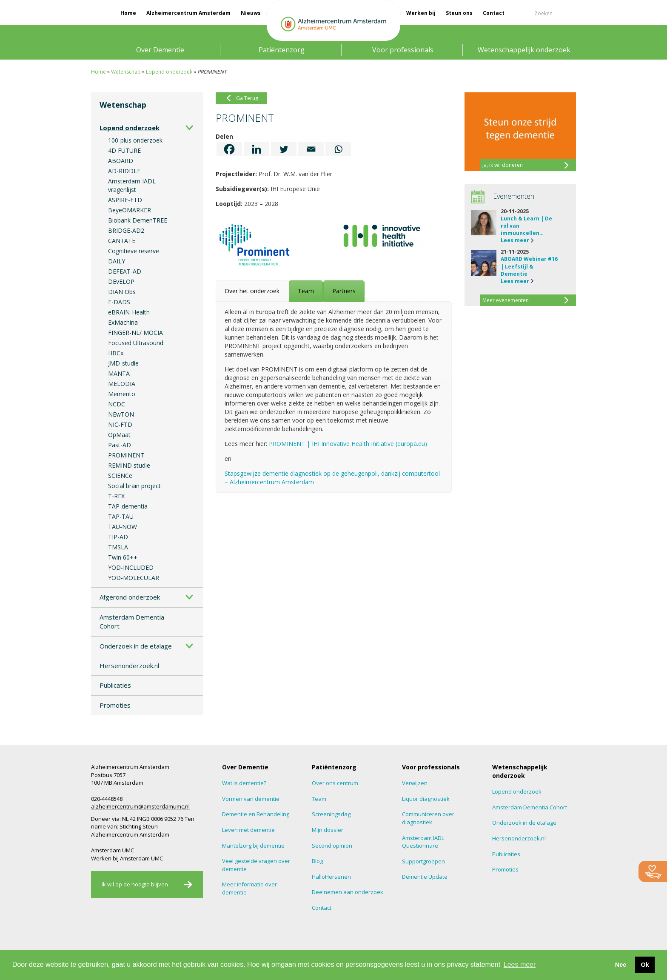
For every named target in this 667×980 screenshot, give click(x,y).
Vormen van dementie (250, 799)
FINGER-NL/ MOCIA (135, 333)
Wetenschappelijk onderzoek (524, 49)
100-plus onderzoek (135, 140)
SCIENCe (120, 475)
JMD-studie (123, 363)
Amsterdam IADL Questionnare (423, 842)
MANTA (119, 373)
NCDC (116, 404)
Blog (317, 861)
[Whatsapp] (338, 149)
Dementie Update (425, 876)
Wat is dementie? (244, 783)
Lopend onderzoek (169, 71)
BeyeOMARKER (129, 210)
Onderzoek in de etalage (136, 646)
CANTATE (121, 241)
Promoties (115, 705)
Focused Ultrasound (135, 343)
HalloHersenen (331, 876)
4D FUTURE (124, 150)
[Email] (311, 149)
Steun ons (459, 13)
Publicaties (115, 685)
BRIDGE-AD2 (126, 230)
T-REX (116, 496)
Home (128, 13)
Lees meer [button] (520, 964)
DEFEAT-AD (124, 271)
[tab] (252, 291)
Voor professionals (402, 49)
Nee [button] (620, 964)
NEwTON (121, 414)
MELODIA (121, 384)
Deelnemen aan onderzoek (347, 892)
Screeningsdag (331, 814)
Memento (121, 394)
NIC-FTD (120, 424)
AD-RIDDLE (124, 171)
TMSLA (118, 547)
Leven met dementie (248, 830)
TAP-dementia (128, 506)
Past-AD (119, 445)
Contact (494, 13)
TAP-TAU (121, 516)
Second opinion (332, 845)
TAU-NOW (122, 527)
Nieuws (251, 13)
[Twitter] (283, 149)
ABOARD (120, 161)
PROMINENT (126, 455)
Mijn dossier (327, 830)
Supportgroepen (423, 861)
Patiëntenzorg (282, 49)
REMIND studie (129, 465)
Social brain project (134, 486)
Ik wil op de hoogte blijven (135, 884)
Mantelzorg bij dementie (253, 845)
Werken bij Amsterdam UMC (127, 858)
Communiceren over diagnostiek (428, 818)
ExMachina (123, 322)
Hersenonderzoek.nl (129, 665)
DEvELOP (121, 281)
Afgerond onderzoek (130, 597)
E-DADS (119, 302)
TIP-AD (118, 537)
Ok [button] (645, 964)
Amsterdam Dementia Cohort (132, 621)
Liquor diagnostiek (426, 799)
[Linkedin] (256, 149)
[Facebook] (229, 149)
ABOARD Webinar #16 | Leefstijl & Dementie (529, 266)
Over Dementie (160, 49)
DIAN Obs (122, 292)
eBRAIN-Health (129, 312)
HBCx (115, 353)
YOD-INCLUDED (131, 567)
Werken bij (421, 13)
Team (319, 799)
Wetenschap (126, 71)
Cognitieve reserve (133, 251)
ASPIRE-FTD (125, 200)
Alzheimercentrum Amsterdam (188, 13)
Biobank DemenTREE (137, 220)
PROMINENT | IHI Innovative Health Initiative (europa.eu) (348, 444)
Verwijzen (415, 783)
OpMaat (119, 435)
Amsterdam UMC (112, 850)
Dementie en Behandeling (255, 814)
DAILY (116, 261)
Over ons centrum (335, 783)
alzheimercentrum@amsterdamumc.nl (140, 806)
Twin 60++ (122, 557)
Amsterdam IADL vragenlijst (132, 185)
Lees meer (515, 240)
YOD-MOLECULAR (133, 578)
